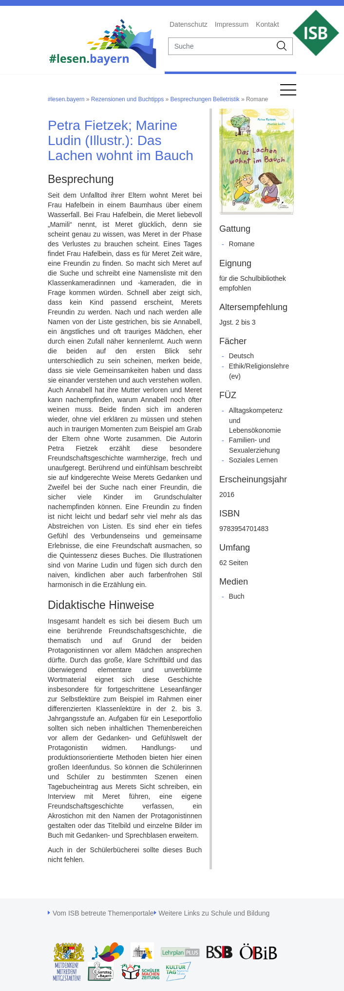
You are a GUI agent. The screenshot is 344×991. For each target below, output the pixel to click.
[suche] (220, 46)
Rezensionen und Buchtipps (127, 99)
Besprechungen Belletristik (205, 99)
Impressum (231, 24)
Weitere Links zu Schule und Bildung (214, 913)
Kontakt (267, 24)
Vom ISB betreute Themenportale (103, 913)
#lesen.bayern (66, 99)
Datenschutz (189, 24)
